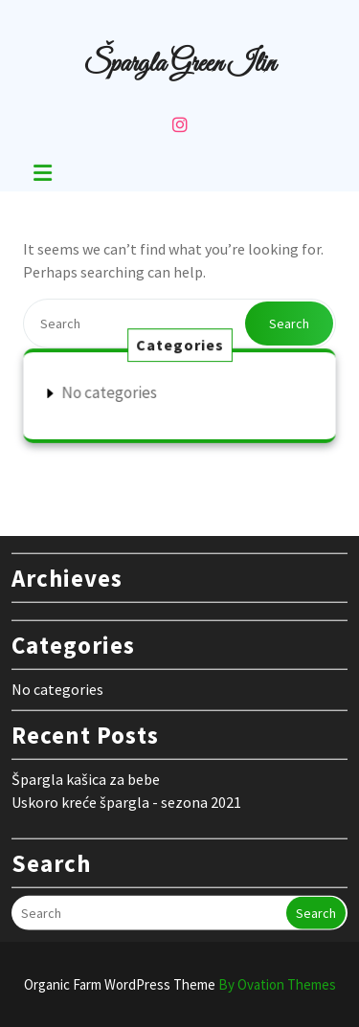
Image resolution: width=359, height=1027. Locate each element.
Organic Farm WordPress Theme (180, 984)
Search (289, 323)
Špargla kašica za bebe (85, 773)
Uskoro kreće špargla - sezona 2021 (126, 796)
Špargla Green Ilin (179, 64)
